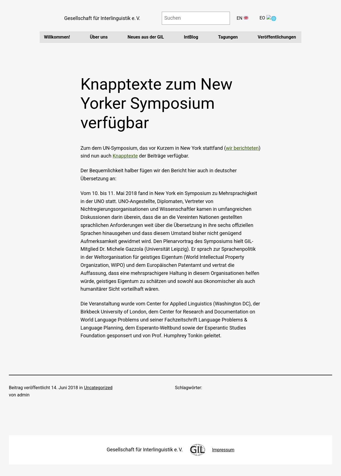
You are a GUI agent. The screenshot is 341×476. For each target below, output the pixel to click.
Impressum (223, 449)
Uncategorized (98, 387)
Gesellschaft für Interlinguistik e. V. (104, 18)
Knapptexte (125, 156)
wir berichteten (242, 148)
